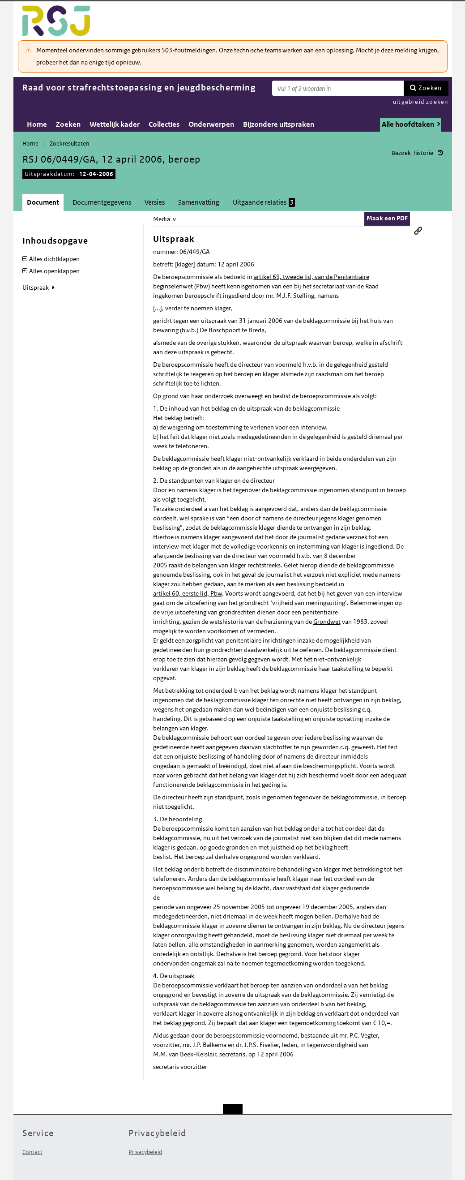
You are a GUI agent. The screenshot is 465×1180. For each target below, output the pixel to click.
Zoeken (430, 88)
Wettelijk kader (115, 124)
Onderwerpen (211, 124)
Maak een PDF (387, 218)
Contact (32, 1152)
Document (43, 202)
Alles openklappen (54, 271)
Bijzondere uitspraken (278, 124)
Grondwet (327, 622)
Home (37, 124)
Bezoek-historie (412, 153)
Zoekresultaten (69, 143)
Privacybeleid (145, 1152)
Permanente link (418, 231)
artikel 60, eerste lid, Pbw (187, 593)
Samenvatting (198, 202)
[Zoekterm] (338, 88)
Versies (155, 202)
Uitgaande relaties (264, 202)
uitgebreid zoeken (420, 102)
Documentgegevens (102, 202)
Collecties (164, 124)
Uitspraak (36, 287)
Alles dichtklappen (54, 259)
